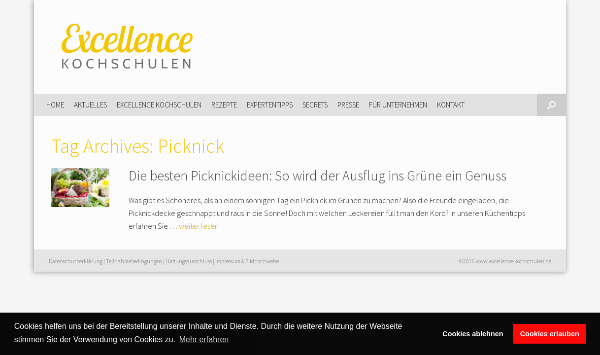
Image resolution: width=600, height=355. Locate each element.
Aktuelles (90, 104)
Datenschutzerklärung (75, 261)
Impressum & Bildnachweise (247, 261)
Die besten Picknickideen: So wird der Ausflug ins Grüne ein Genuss (317, 175)
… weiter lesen (194, 226)
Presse (348, 104)
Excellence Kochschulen (159, 104)
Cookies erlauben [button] (549, 334)
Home (55, 104)
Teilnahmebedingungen (134, 261)
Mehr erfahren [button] (204, 339)
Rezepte (224, 104)
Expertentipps (270, 104)
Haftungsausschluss (189, 261)
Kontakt (451, 104)
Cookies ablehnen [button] (472, 334)
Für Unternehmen (398, 104)
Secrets (315, 104)
